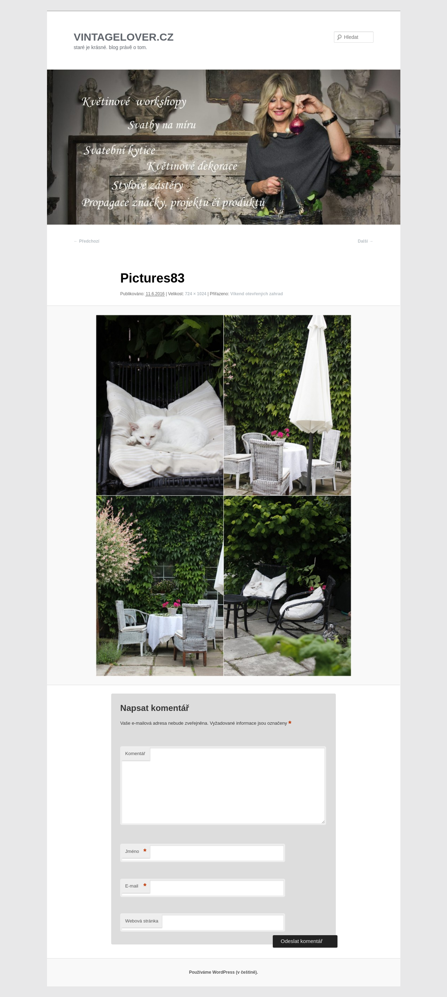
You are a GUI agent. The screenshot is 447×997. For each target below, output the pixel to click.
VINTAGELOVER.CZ (124, 37)
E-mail (135, 886)
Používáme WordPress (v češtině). (223, 972)
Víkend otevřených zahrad (256, 293)
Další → (365, 241)
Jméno (135, 852)
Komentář (135, 753)
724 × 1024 (195, 293)
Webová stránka (141, 921)
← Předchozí (87, 241)
